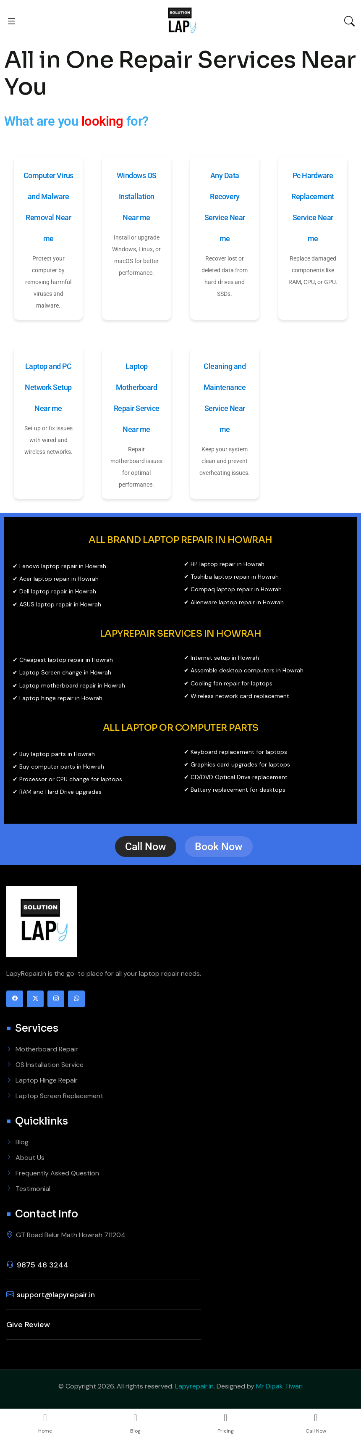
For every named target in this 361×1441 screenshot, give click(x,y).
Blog (22, 1142)
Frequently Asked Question (57, 1173)
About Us (30, 1157)
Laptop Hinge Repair (47, 1080)
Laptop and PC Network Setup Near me (48, 387)
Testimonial (33, 1188)
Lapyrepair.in (194, 1386)
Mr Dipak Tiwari (279, 1386)
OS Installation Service (50, 1064)
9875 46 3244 (42, 1265)
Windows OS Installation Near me (137, 196)
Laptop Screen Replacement (59, 1095)
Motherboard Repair (47, 1049)
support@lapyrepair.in (56, 1295)
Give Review (28, 1325)
